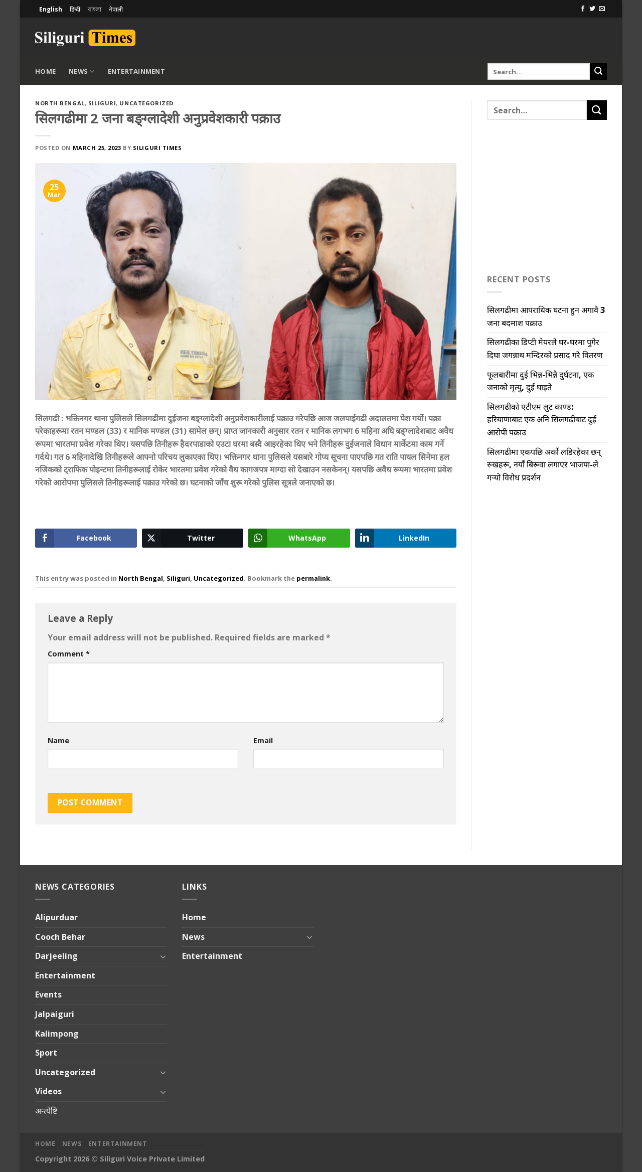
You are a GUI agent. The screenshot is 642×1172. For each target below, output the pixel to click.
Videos (48, 1091)
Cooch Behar (60, 936)
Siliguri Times (157, 147)
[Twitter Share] (193, 538)
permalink (313, 578)
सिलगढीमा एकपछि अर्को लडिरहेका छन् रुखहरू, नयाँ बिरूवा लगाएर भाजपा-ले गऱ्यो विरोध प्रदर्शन (544, 464)
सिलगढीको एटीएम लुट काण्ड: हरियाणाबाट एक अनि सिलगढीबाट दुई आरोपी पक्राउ (541, 419)
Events (48, 994)
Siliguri (102, 103)
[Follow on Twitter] (592, 9)
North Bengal (60, 103)
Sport (46, 1052)
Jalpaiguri (54, 1014)
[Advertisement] (489, 36)
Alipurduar (56, 917)
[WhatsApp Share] (299, 538)
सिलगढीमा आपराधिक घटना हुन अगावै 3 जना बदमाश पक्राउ (546, 316)
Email (263, 740)
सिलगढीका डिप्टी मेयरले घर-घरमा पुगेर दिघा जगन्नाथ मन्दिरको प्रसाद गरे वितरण (545, 349)
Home (45, 71)
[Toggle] (163, 956)
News (81, 71)
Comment (69, 653)
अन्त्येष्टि (46, 1110)
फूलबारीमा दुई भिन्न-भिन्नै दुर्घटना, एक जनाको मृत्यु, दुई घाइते (540, 381)
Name (58, 740)
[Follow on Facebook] (583, 9)
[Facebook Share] (86, 538)
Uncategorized (146, 103)
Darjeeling (56, 955)
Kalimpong (57, 1033)
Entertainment (136, 71)
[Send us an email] (602, 9)
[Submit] (598, 71)
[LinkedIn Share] (406, 538)
